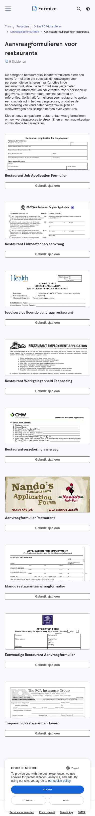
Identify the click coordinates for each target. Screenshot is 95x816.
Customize (28, 800)
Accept (47, 789)
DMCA (81, 812)
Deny (66, 800)
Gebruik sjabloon (47, 186)
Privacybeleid (47, 812)
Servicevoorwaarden (22, 812)
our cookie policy (59, 781)
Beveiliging (66, 812)
